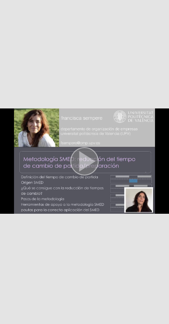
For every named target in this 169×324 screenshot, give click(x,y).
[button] (84, 162)
